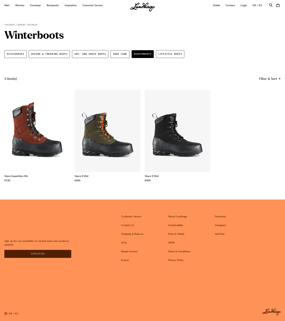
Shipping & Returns (132, 234)
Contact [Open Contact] (230, 5)
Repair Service (129, 251)
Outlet (216, 5)
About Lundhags (177, 216)
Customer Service (131, 216)
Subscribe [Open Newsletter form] (38, 253)
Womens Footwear (27, 25)
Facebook (220, 216)
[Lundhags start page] (142, 7)
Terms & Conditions (179, 251)
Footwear (9, 25)
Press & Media (176, 234)
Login (244, 5)
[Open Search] (271, 5)
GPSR (171, 242)
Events (125, 260)
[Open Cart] (278, 5)
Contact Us (127, 225)
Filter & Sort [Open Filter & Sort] (270, 78)
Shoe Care (120, 54)
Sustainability (175, 225)
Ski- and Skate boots (90, 54)
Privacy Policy (176, 260)
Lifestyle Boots (170, 54)
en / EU (259, 5)
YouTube (219, 234)
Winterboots (142, 54)
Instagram (220, 225)
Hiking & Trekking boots (49, 54)
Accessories (15, 54)
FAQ (123, 242)
